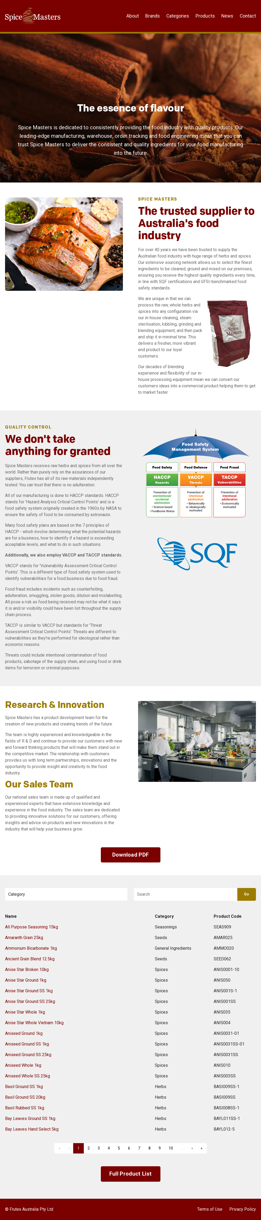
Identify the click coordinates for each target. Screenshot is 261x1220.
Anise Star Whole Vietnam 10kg (34, 1022)
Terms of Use (209, 1209)
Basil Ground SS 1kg (24, 1086)
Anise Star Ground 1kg (25, 980)
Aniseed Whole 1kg (23, 1065)
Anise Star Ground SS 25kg (30, 1001)
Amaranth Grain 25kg (24, 937)
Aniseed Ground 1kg (24, 1033)
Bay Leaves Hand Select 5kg (32, 1129)
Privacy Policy (242, 1209)
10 (171, 1148)
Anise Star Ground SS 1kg (29, 990)
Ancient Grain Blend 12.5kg (30, 958)
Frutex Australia (23, 8)
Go (246, 894)
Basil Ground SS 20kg (25, 1097)
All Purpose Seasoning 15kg (31, 926)
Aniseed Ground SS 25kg (28, 1054)
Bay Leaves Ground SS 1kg (30, 1118)
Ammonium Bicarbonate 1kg (31, 948)
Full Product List (130, 1174)
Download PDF (130, 855)
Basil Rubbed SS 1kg (24, 1107)
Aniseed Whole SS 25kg (27, 1075)
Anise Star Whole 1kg (25, 1012)
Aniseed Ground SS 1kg (27, 1044)
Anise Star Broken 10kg (27, 969)
